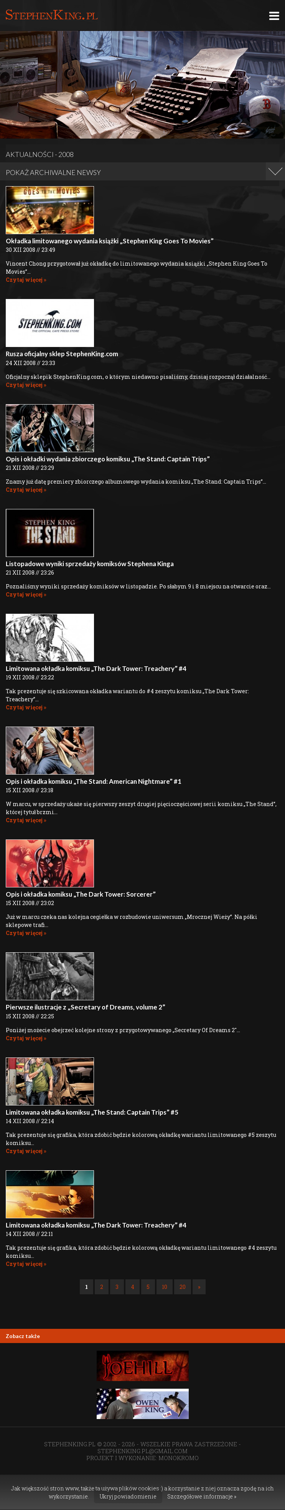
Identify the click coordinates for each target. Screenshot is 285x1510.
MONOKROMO (178, 1458)
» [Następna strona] (199, 1286)
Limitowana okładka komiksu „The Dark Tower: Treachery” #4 (96, 668)
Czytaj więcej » (26, 279)
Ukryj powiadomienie (128, 1496)
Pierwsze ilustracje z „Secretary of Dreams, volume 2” (85, 1007)
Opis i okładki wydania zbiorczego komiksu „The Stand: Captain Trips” (108, 459)
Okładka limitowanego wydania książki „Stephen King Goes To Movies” (110, 241)
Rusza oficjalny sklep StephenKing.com (62, 354)
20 (183, 1286)
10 (164, 1286)
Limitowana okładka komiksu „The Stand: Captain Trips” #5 (92, 1112)
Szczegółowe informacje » (201, 1496)
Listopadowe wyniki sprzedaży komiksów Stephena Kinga (90, 564)
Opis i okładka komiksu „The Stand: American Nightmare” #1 (93, 781)
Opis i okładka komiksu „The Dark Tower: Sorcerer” (81, 894)
